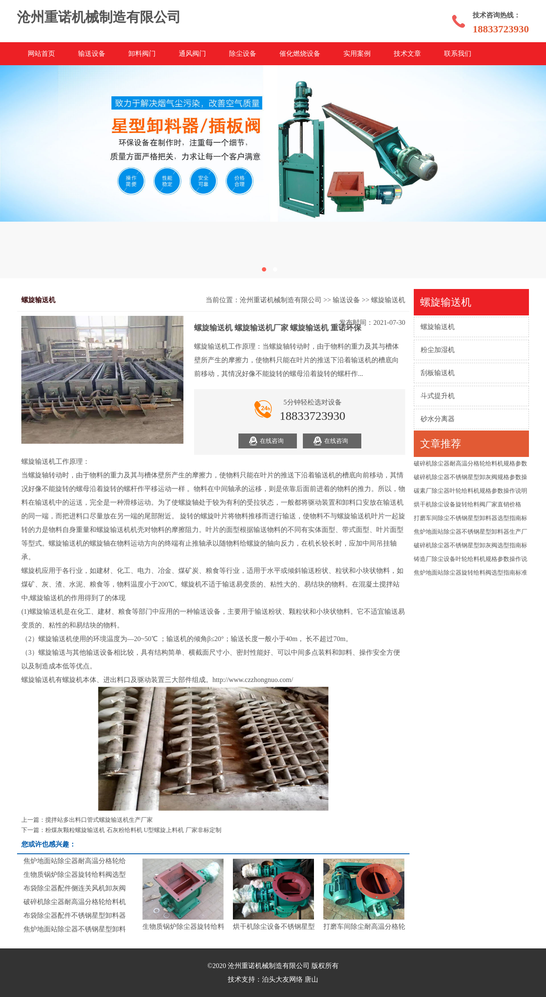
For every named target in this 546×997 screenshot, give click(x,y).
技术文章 (407, 53)
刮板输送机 (438, 372)
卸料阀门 (142, 53)
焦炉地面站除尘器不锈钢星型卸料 (74, 929)
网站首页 (41, 53)
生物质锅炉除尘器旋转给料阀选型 (74, 874)
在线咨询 (272, 441)
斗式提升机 (438, 395)
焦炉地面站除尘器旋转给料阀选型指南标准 (470, 572)
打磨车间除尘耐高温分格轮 (364, 926)
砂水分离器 (438, 418)
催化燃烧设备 (299, 53)
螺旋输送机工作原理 (52, 461)
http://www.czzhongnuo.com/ (252, 679)
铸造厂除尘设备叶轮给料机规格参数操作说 (470, 559)
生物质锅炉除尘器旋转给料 (183, 926)
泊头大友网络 (282, 979)
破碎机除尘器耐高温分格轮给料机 (74, 901)
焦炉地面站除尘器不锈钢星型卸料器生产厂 (470, 532)
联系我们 (457, 53)
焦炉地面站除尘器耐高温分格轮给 (74, 860)
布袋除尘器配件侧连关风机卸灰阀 (74, 888)
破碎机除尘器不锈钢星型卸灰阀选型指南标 (470, 545)
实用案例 (357, 53)
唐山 (311, 979)
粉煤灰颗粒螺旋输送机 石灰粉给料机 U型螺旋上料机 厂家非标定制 (133, 830)
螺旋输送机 (438, 326)
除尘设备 (242, 53)
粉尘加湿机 (438, 349)
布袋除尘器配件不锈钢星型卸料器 (74, 915)
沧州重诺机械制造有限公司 (281, 299)
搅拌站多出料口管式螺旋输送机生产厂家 (99, 820)
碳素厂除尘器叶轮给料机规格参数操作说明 (470, 491)
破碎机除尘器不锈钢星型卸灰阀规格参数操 (470, 477)
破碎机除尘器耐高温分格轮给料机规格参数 (470, 463)
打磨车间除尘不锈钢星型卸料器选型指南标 (470, 518)
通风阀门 (192, 53)
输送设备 (91, 53)
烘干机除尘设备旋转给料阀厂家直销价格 (467, 504)
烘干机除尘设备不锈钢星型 (274, 926)
